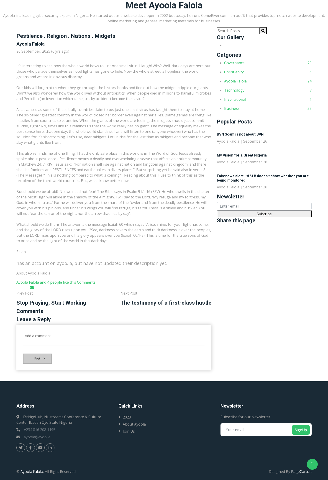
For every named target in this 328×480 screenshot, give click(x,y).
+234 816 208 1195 (39, 429)
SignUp (301, 429)
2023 (127, 417)
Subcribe (264, 213)
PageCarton (301, 471)
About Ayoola (134, 424)
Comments (86, 282)
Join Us (129, 431)
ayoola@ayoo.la (37, 436)
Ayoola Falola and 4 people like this (46, 282)
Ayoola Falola (31, 471)
